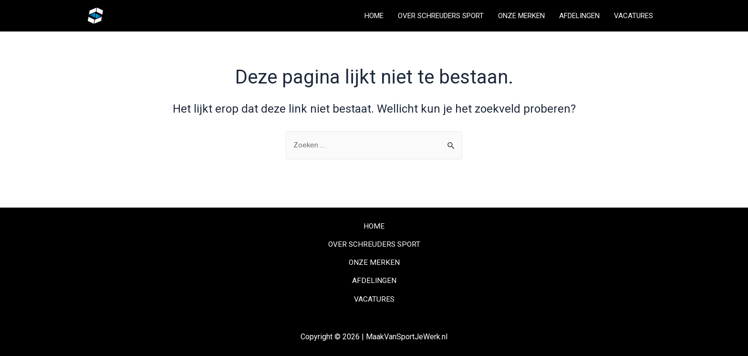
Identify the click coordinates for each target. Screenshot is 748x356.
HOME (374, 15)
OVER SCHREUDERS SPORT (441, 15)
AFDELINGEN (579, 15)
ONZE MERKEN (521, 15)
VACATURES (633, 15)
